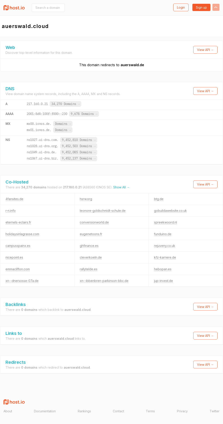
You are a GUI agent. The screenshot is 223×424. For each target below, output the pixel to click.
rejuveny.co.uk (164, 246)
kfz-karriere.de (165, 257)
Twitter (214, 411)
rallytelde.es (88, 269)
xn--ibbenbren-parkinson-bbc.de (104, 281)
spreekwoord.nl (165, 222)
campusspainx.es (18, 246)
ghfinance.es (89, 246)
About (8, 411)
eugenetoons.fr (91, 234)
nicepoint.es (14, 257)
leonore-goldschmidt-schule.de (103, 210)
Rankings (84, 411)
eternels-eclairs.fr (18, 222)
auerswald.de (132, 65)
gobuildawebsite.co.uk (170, 210)
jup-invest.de (163, 281)
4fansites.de (14, 199)
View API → (205, 50)
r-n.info (11, 210)
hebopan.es (162, 269)
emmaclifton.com (18, 269)
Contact (118, 411)
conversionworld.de (94, 222)
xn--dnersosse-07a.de (22, 281)
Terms (150, 411)
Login (181, 7)
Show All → (121, 187)
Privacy (182, 411)
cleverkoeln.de (91, 257)
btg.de (159, 199)
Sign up (201, 7)
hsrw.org (86, 199)
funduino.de (162, 234)
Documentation (45, 411)
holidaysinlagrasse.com (22, 234)
